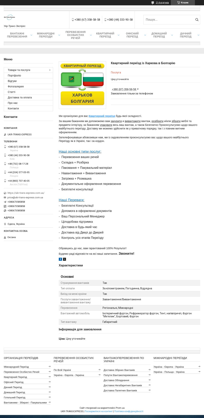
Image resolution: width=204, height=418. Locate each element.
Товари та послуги (19, 70)
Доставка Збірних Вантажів (119, 370)
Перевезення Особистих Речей (75, 35)
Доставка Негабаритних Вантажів (123, 385)
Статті (11, 91)
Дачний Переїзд (185, 35)
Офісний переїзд (132, 35)
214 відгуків (162, 2)
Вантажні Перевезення (17, 35)
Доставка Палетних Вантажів (120, 390)
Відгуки (12, 81)
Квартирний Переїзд (15, 377)
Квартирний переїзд (105, 35)
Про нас (13, 102)
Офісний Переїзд (13, 382)
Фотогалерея (16, 86)
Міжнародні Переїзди (45, 35)
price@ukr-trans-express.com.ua (25, 197)
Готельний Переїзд (14, 397)
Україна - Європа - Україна (69, 375)
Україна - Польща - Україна (169, 372)
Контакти (13, 108)
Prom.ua (120, 408)
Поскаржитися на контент (99, 411)
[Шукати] (197, 19)
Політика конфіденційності (128, 411)
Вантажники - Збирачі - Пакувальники (25, 402)
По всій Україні (62, 370)
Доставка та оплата (20, 97)
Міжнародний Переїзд (16, 366)
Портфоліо (14, 75)
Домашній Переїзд (159, 35)
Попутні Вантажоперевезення (121, 375)
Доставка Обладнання (116, 380)
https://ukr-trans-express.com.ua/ (26, 192)
